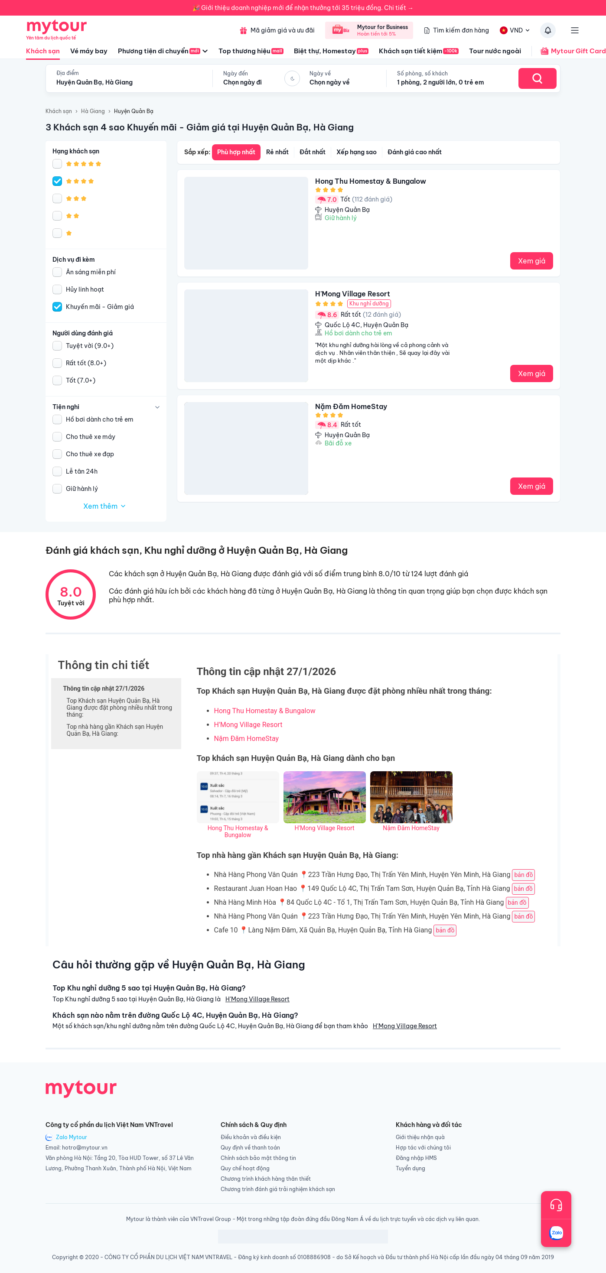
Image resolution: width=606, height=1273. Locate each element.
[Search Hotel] (537, 78)
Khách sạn (43, 53)
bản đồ (523, 874)
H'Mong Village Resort (248, 725)
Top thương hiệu (250, 51)
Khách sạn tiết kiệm (419, 51)
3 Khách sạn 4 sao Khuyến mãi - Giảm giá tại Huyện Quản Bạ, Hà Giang (200, 127)
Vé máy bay (89, 51)
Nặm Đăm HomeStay (246, 738)
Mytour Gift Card (568, 51)
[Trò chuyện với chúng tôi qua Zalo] (556, 1233)
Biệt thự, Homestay (331, 51)
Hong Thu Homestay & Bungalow (265, 711)
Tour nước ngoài (495, 51)
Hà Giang (93, 111)
